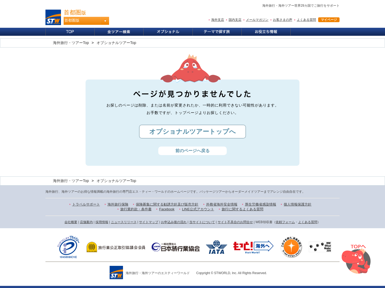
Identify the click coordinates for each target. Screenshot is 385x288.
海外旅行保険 (117, 204)
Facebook (166, 209)
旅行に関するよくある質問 (242, 209)
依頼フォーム (285, 222)
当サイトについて (202, 222)
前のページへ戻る (192, 150)
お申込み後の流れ (174, 222)
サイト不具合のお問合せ (235, 222)
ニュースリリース (124, 222)
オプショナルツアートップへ (192, 131)
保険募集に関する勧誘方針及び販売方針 (167, 204)
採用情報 (101, 222)
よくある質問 (306, 20)
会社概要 (70, 222)
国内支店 (235, 20)
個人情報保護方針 (297, 204)
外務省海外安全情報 (221, 204)
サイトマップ (148, 222)
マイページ (329, 20)
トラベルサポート (86, 204)
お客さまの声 (282, 20)
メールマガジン (257, 20)
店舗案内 (86, 222)
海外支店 (217, 20)
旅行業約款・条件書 (136, 209)
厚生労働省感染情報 (260, 204)
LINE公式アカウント (198, 209)
